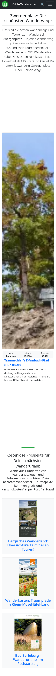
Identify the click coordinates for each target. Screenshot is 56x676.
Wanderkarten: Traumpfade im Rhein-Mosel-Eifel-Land (28, 602)
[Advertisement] (28, 102)
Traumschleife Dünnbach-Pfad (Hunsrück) (26, 362)
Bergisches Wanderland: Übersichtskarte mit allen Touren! (28, 545)
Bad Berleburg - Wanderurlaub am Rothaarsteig (28, 659)
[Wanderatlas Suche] (42, 4)
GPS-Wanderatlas (24, 4)
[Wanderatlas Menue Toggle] (50, 4)
